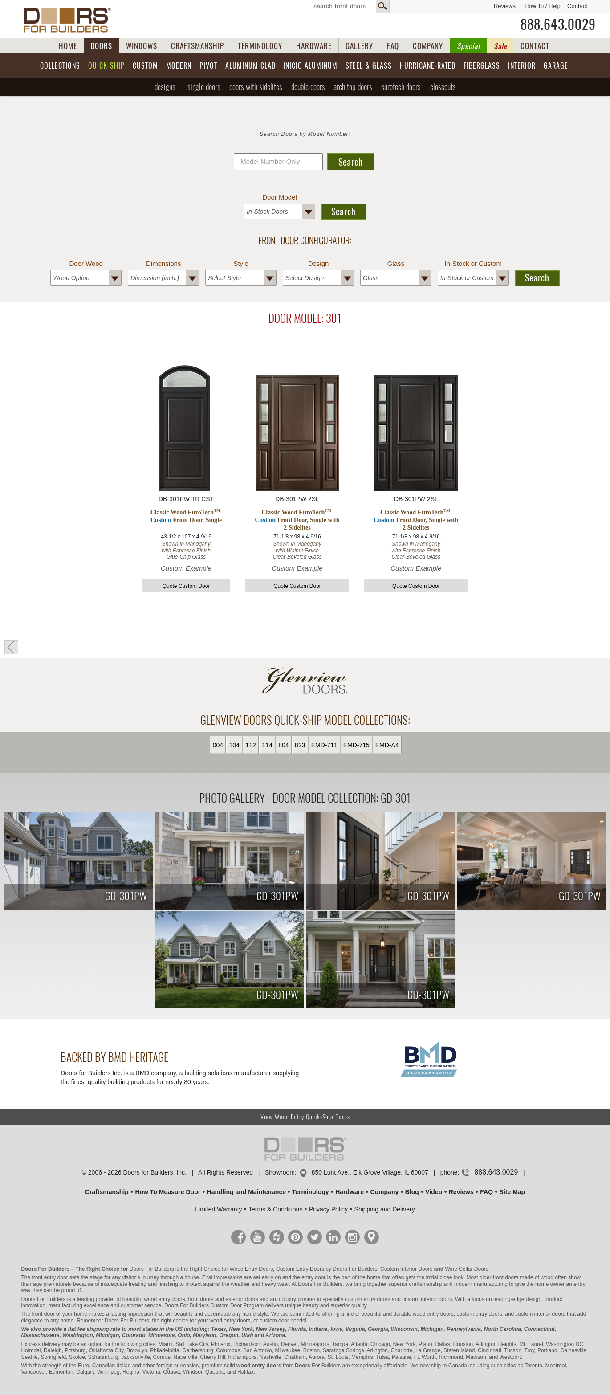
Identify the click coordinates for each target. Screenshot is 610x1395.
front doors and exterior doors (223, 1299)
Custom (145, 65)
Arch (352, 86)
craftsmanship (426, 1284)
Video (433, 1191)
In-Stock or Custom (473, 263)
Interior (522, 65)
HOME (68, 46)
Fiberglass (482, 65)
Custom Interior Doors (406, 1269)
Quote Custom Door (186, 586)
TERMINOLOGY (260, 46)
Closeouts (443, 86)
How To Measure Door (167, 1191)
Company (384, 1191)
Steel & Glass (369, 65)
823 (300, 745)
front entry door (50, 1277)
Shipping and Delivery (384, 1209)
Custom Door (226, 1305)
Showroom (280, 1172)
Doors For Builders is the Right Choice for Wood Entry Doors (201, 1269)
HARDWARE (314, 46)
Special (468, 46)
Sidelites (255, 86)
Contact (577, 6)
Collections (60, 65)
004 (218, 745)
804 (283, 745)
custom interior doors (427, 1299)
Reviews (505, 6)
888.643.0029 (558, 24)
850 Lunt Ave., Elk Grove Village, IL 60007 (370, 1172)
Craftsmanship (107, 1191)
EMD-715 (356, 745)
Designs (165, 86)
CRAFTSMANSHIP (197, 46)
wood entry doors (433, 1314)
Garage (556, 65)
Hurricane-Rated (427, 65)
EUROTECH (401, 86)
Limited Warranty (218, 1209)
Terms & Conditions (275, 1209)
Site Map (512, 1191)
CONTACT (535, 46)
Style (240, 263)
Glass (395, 263)
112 (250, 745)
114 (267, 745)
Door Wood (86, 263)
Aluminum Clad (250, 65)
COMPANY (428, 46)
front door (43, 1314)
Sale (500, 46)
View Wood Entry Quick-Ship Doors (305, 1117)
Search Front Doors (347, 6)
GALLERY (359, 46)
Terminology (310, 1191)
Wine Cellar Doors (466, 1269)
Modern (178, 65)
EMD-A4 (387, 745)
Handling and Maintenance (246, 1191)
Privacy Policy (328, 1209)
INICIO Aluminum (310, 65)
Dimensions (163, 263)
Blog (412, 1191)
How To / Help (543, 6)
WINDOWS (141, 46)
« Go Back (11, 647)
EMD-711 (324, 745)
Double (308, 86)
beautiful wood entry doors (153, 1299)
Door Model (279, 197)
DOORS (101, 46)
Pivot (208, 65)
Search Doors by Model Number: (305, 134)
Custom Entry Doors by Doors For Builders (326, 1269)
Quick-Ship (106, 65)
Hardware (349, 1191)
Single (203, 86)
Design (318, 263)
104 (234, 745)
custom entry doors (367, 1299)
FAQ (393, 46)
